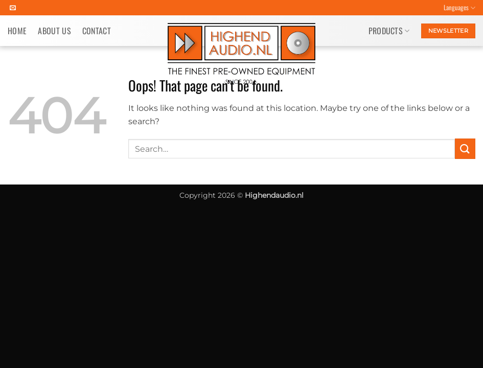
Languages (459, 8)
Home (17, 31)
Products (389, 31)
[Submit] (465, 148)
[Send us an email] (13, 8)
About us (54, 31)
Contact (96, 31)
